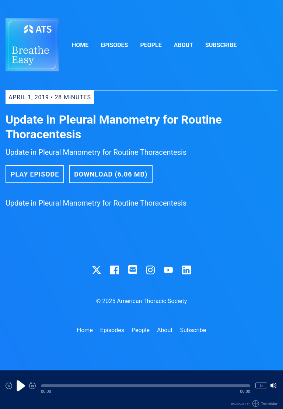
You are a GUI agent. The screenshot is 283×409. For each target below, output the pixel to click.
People (150, 45)
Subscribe (221, 45)
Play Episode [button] (35, 174)
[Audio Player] (141, 389)
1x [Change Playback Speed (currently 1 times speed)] (261, 385)
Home (80, 45)
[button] (145, 385)
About (183, 45)
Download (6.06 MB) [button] (110, 174)
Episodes (114, 45)
